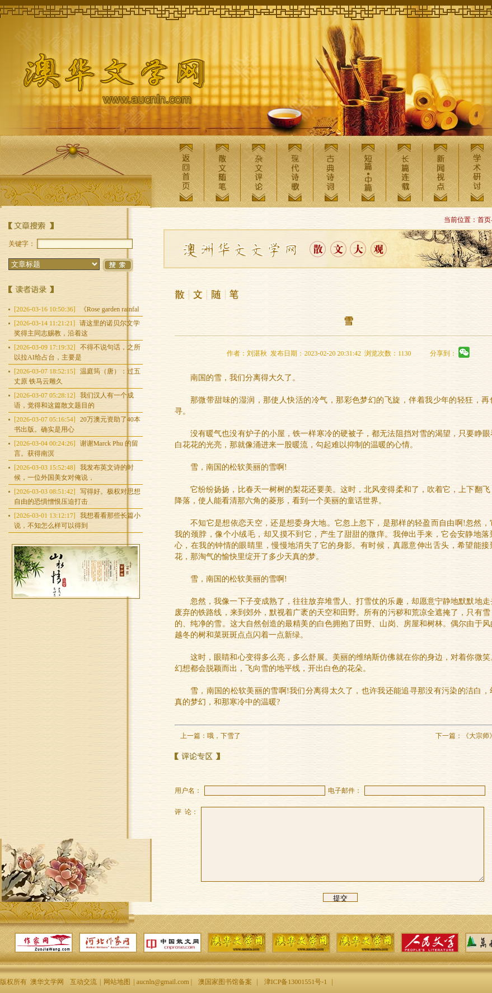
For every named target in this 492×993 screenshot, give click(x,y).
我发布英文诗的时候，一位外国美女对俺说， (74, 472)
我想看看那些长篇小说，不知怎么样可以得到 (77, 520)
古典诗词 (331, 172)
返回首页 (186, 172)
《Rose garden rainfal (76, 309)
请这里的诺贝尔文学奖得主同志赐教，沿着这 (77, 328)
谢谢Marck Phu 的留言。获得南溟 (76, 448)
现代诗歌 (295, 172)
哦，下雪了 (224, 736)
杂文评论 (258, 172)
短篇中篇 (367, 172)
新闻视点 (440, 172)
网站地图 (117, 982)
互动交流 (83, 982)
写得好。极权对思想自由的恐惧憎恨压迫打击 (77, 496)
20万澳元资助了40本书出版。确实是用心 (77, 424)
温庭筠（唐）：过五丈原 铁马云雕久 (77, 376)
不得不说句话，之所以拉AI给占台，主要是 (77, 352)
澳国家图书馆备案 (225, 982)
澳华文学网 (105, 81)
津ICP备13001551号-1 (295, 982)
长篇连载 (404, 172)
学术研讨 (477, 172)
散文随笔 (222, 172)
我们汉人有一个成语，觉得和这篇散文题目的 (74, 400)
